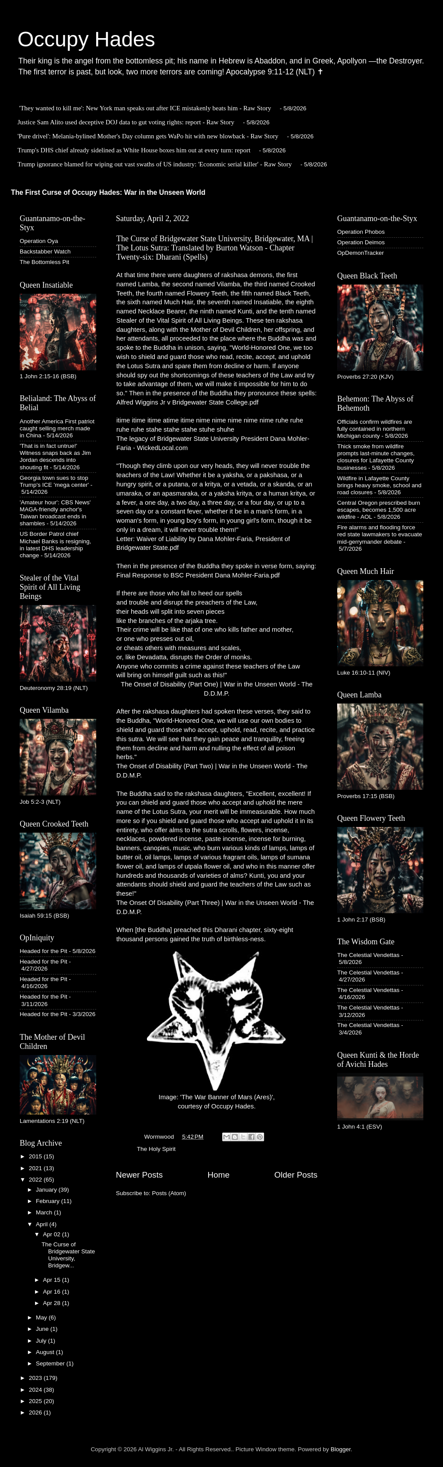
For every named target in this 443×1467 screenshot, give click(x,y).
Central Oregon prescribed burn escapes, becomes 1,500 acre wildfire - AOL (378, 510)
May (42, 1317)
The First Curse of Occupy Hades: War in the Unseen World (108, 192)
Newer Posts (139, 1174)
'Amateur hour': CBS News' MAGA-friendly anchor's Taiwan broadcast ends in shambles (55, 513)
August (46, 1352)
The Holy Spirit (156, 1149)
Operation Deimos (361, 242)
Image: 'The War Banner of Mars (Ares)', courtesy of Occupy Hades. (217, 1030)
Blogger (341, 1449)
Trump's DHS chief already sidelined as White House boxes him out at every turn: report (134, 150)
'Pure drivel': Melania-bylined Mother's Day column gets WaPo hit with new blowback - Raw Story (148, 136)
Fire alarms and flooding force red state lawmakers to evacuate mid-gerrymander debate (379, 534)
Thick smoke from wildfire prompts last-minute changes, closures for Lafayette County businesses (376, 457)
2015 (36, 1156)
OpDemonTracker (360, 253)
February (48, 1201)
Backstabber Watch (45, 251)
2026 (36, 1412)
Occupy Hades (86, 39)
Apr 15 (52, 1280)
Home (219, 1174)
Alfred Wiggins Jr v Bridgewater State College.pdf (187, 402)
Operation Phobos (361, 232)
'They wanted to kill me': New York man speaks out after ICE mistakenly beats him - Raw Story (145, 108)
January (47, 1189)
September (51, 1363)
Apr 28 (52, 1303)
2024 (36, 1389)
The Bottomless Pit (44, 262)
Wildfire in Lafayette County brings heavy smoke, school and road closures (379, 485)
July (42, 1340)
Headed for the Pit (43, 951)
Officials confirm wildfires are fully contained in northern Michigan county (374, 429)
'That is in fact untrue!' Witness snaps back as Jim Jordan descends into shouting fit (55, 457)
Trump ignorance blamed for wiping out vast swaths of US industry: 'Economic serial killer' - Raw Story (154, 164)
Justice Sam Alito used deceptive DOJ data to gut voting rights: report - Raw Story (125, 122)
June (43, 1329)
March (45, 1212)
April (42, 1224)
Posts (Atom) (169, 1193)
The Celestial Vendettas (368, 955)
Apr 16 (52, 1291)
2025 (36, 1401)
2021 (36, 1168)
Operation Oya (39, 241)
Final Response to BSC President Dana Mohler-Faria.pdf (198, 575)
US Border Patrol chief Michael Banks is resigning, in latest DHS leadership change (55, 545)
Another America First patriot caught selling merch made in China (57, 428)
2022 (36, 1179)
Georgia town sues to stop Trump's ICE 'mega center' (54, 481)
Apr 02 (52, 1234)
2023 (36, 1378)
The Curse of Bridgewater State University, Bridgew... (68, 1255)
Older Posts (295, 1174)
